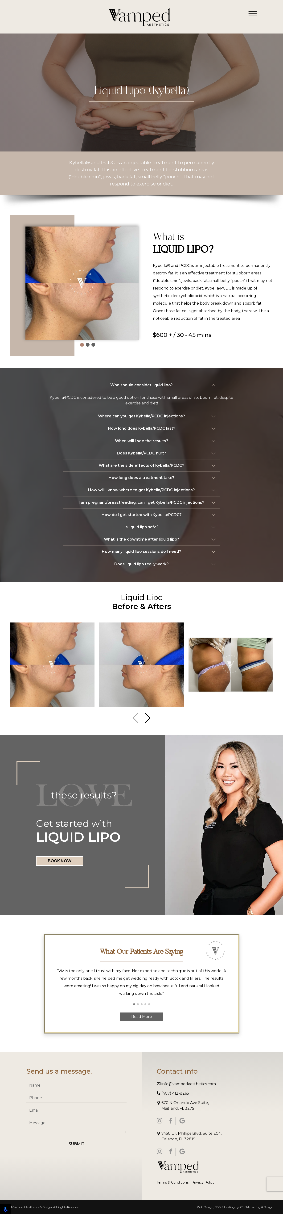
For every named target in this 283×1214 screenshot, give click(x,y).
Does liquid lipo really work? (141, 564)
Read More (141, 1016)
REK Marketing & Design (256, 1207)
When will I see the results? (141, 441)
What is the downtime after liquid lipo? (141, 539)
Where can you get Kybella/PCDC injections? (141, 416)
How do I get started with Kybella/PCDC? (142, 514)
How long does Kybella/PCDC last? (141, 428)
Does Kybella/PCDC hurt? (141, 453)
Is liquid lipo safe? (141, 527)
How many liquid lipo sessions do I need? (141, 551)
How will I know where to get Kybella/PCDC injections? (141, 490)
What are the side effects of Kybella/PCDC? (141, 465)
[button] (82, 345)
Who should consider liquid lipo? (141, 385)
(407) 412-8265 (173, 1093)
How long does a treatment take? (141, 477)
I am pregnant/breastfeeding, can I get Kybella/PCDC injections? (141, 502)
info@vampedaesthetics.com (186, 1084)
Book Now (59, 861)
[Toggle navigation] (252, 13)
